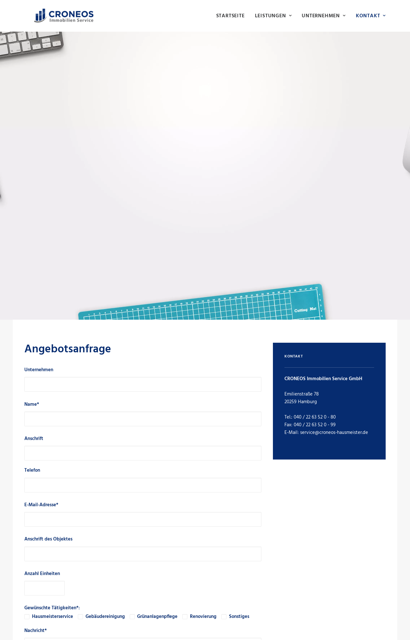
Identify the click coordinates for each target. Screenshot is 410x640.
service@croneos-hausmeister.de (334, 413)
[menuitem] (232, 16)
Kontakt (371, 16)
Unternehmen (323, 16)
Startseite (230, 16)
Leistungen (273, 16)
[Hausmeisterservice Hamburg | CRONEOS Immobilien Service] (54, 16)
